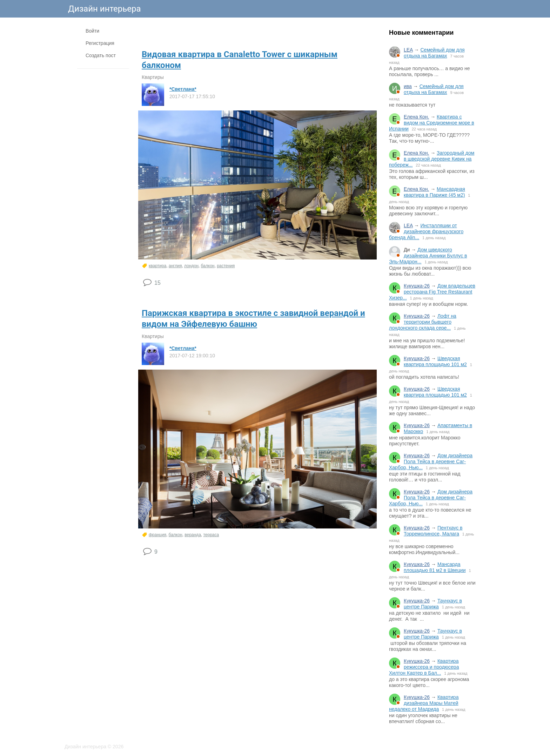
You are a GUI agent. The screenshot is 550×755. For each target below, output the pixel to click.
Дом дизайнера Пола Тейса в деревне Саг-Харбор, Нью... (430, 461)
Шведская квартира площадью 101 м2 (435, 361)
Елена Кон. (416, 117)
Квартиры (153, 77)
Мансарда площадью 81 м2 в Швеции (435, 567)
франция (157, 534)
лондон (191, 265)
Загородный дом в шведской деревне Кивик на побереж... (431, 159)
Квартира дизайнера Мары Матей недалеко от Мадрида (423, 703)
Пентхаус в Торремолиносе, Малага (433, 531)
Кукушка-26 (417, 286)
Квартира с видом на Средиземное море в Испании (431, 123)
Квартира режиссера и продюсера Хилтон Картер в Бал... (424, 667)
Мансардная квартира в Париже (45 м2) (434, 192)
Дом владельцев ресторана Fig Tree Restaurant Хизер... (432, 292)
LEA (408, 50)
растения (226, 265)
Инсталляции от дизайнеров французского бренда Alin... (426, 231)
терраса (211, 534)
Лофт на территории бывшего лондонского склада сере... (422, 322)
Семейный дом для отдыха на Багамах (434, 53)
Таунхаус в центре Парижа (433, 603)
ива (408, 86)
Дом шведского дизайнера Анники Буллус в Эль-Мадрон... (428, 255)
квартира (157, 265)
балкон (208, 265)
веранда (193, 534)
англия (175, 265)
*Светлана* (182, 89)
